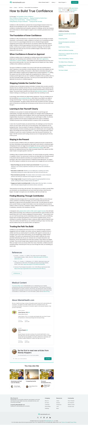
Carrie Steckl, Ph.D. (33, 386)
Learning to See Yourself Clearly (17, 19)
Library (53, 2)
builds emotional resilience (41, 91)
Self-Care (21, 7)
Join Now (48, 358)
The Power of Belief (63, 70)
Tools (57, 406)
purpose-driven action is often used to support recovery (32, 211)
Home (11, 7)
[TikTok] (47, 417)
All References (17, 273)
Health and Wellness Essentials (66, 50)
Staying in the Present (31, 19)
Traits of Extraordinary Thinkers (66, 58)
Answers (58, 402)
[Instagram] (44, 417)
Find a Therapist (71, 400)
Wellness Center (71, 404)
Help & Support (61, 2)
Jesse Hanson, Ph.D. (23, 312)
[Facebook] (41, 417)
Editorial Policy (46, 291)
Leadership (47, 404)
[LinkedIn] (50, 417)
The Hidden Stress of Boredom (66, 62)
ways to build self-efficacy (25, 98)
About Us (47, 400)
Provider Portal (71, 406)
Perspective (58, 404)
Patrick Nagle (17, 386)
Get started (74, 2)
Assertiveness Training (64, 47)
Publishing (47, 408)
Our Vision (47, 402)
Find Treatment (71, 402)
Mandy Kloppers (22, 330)
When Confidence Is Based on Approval (19, 18)
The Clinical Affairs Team (17, 285)
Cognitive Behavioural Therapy (35, 147)
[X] (38, 417)
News (57, 408)
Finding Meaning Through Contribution (19, 21)
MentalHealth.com (49, 420)
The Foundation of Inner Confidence (24, 16)
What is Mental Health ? (44, 2)
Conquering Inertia (63, 38)
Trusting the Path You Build (35, 21)
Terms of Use (65, 422)
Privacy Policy (73, 422)
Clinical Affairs (48, 406)
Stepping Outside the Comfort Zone (38, 18)
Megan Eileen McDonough (47, 386)
